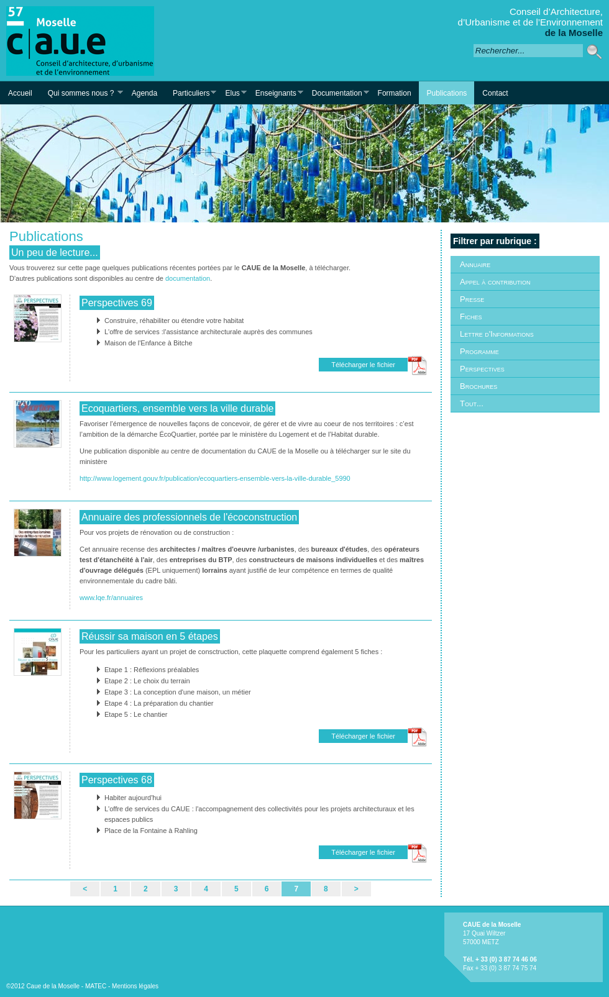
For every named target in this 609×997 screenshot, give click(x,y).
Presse (472, 299)
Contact (495, 93)
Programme (479, 351)
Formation (394, 93)
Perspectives (482, 368)
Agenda (144, 93)
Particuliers (190, 93)
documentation (187, 278)
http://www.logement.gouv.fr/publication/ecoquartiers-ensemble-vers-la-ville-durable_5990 (215, 478)
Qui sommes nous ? (81, 93)
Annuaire (475, 264)
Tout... (471, 403)
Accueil (20, 93)
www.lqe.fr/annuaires (111, 597)
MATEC (95, 986)
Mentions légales (135, 986)
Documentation (336, 93)
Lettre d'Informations (497, 334)
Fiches (471, 316)
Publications (447, 93)
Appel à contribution (495, 281)
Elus (231, 93)
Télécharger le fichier (363, 364)
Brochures (478, 386)
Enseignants (275, 93)
